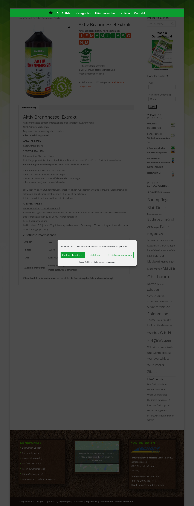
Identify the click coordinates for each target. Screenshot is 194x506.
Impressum (110, 262)
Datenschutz (99, 262)
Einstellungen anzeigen (120, 254)
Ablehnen (95, 254)
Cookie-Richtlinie (85, 262)
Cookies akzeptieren (72, 254)
